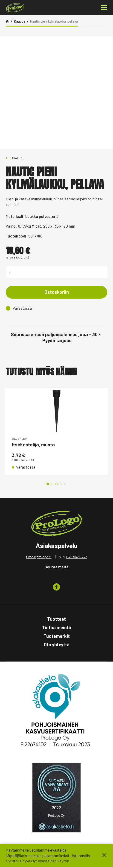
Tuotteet (56, 619)
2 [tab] (52, 484)
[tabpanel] (56, 431)
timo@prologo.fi (39, 557)
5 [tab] (65, 484)
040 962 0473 (76, 557)
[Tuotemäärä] (56, 272)
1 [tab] (47, 484)
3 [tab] (56, 484)
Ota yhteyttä (57, 644)
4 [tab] (61, 484)
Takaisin (16, 157)
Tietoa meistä (56, 627)
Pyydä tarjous (57, 340)
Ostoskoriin (56, 292)
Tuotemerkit (56, 636)
